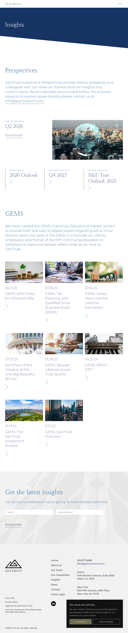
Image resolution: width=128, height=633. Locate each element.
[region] (94, 614)
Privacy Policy (11, 602)
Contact (55, 589)
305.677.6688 (84, 560)
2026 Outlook (24, 175)
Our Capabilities (60, 574)
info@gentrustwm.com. (24, 101)
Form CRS (9, 598)
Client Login (58, 594)
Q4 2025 (58, 175)
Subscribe (13, 524)
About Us (56, 565)
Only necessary (106, 621)
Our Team (56, 570)
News (54, 584)
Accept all (80, 621)
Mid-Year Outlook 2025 (102, 178)
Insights (55, 579)
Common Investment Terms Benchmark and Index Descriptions (23, 610)
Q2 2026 (14, 126)
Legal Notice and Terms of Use (18, 606)
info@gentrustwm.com (91, 563)
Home (54, 560)
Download (13, 135)
